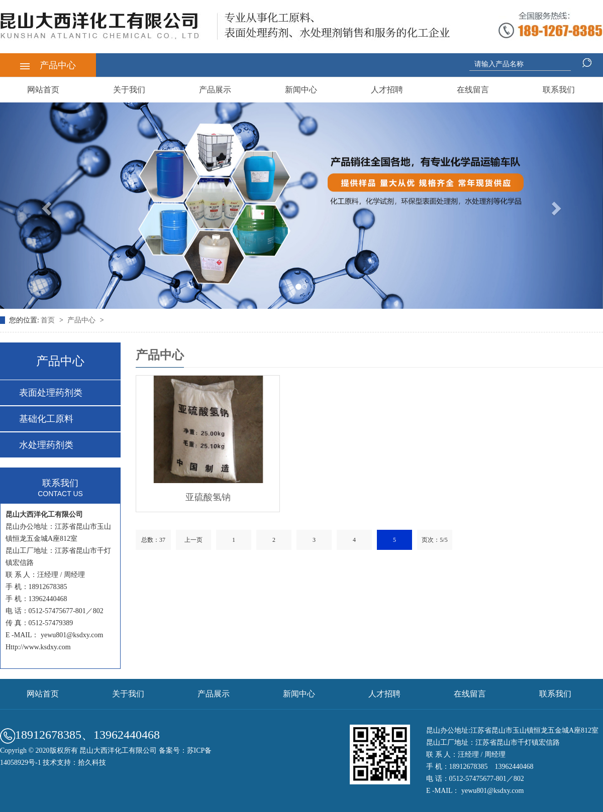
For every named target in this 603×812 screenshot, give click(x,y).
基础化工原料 (46, 419)
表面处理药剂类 (50, 393)
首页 (49, 320)
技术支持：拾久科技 (74, 762)
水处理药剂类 (46, 445)
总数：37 (153, 539)
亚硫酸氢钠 (208, 497)
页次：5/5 (434, 539)
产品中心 (48, 65)
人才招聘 (387, 89)
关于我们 (129, 89)
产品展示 (215, 89)
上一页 (193, 539)
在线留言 (473, 89)
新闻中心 (301, 89)
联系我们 (559, 89)
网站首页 (43, 89)
